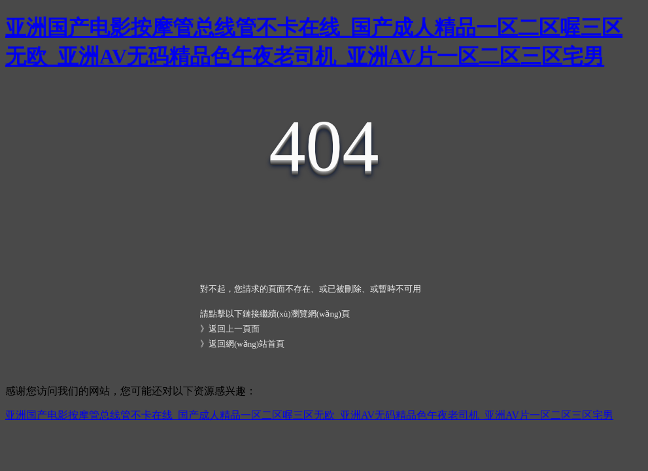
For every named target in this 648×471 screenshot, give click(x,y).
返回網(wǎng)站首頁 (246, 344)
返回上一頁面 (234, 329)
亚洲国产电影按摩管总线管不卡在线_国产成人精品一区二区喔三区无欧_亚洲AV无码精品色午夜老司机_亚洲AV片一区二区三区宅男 (309, 415)
